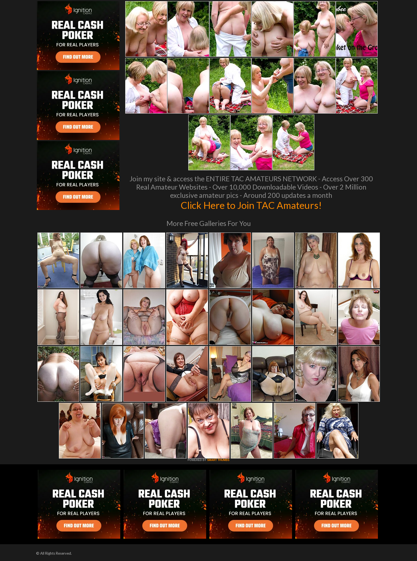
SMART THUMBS (218, 460)
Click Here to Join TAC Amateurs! (251, 205)
